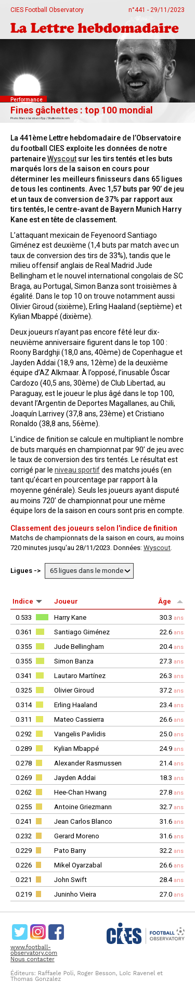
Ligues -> (26, 570)
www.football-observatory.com (33, 950)
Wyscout (61, 159)
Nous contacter (32, 959)
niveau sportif (77, 470)
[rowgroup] (97, 755)
